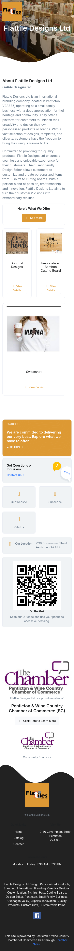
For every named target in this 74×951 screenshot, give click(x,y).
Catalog (18, 838)
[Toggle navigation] (68, 11)
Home (18, 831)
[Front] (13, 11)
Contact (18, 844)
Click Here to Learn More (37, 720)
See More (34, 217)
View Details (17, 288)
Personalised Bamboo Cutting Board (51, 267)
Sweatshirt (34, 372)
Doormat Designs (17, 265)
